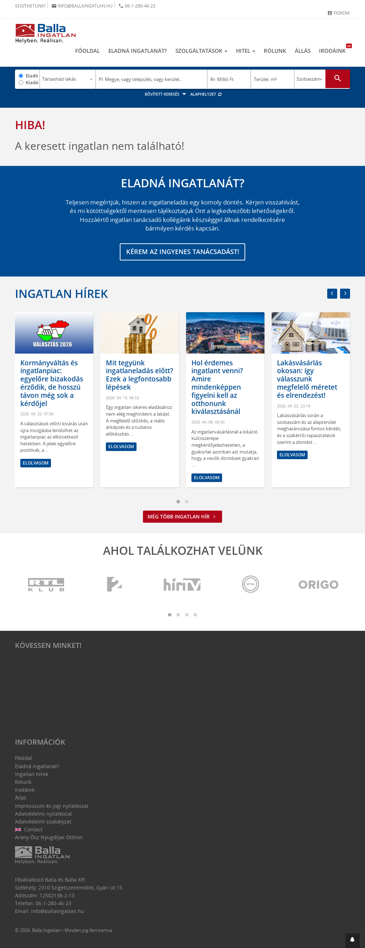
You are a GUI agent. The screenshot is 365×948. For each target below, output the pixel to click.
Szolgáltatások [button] (201, 51)
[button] (352, 940)
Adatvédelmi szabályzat (43, 821)
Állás (302, 51)
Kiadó (32, 82)
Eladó (32, 75)
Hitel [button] (245, 51)
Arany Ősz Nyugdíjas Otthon (49, 837)
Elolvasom (35, 463)
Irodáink (334, 49)
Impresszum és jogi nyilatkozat (51, 805)
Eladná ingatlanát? (137, 51)
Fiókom (338, 13)
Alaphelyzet (206, 94)
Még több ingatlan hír (182, 516)
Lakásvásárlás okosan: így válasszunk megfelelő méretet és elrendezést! (307, 379)
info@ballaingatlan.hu (82, 6)
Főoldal (87, 51)
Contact (28, 829)
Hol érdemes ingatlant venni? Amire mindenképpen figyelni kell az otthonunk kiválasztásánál (217, 387)
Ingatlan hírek (61, 293)
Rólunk (275, 51)
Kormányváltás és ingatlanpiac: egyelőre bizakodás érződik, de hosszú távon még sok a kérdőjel (51, 383)
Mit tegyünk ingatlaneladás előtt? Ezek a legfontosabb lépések (139, 375)
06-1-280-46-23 (136, 6)
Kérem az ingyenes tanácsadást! (182, 252)
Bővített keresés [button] (166, 94)
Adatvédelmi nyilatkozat (43, 813)
